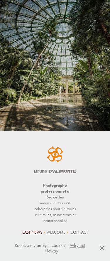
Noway (51, 251)
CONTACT (79, 232)
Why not (77, 245)
